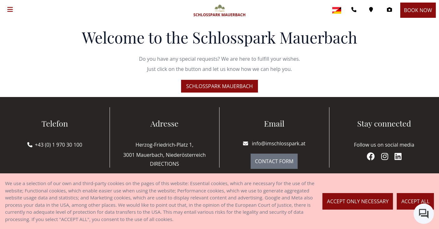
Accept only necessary (357, 201)
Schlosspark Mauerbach (219, 86)
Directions (164, 163)
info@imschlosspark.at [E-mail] (274, 143)
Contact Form (274, 161)
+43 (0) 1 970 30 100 (58, 144)
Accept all (415, 201)
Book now (418, 10)
